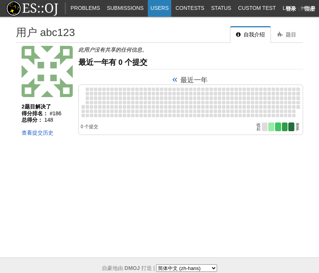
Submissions (125, 8)
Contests (189, 8)
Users (159, 8)
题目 (287, 34)
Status (221, 8)
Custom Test (257, 8)
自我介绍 (250, 34)
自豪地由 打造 (127, 268)
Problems (85, 8)
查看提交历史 (37, 133)
